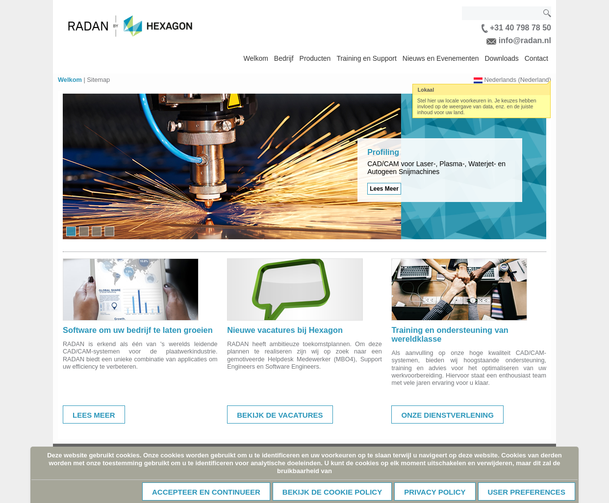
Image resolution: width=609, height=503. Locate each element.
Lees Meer (384, 188)
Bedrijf (284, 58)
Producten (315, 58)
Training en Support (366, 58)
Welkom (256, 58)
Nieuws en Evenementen (441, 58)
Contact (536, 58)
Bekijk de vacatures (280, 415)
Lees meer (94, 415)
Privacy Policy (434, 492)
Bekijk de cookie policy (332, 492)
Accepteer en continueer (206, 492)
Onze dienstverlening (447, 415)
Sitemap (98, 79)
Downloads (501, 58)
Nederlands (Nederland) (517, 79)
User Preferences (526, 492)
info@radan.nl (518, 40)
